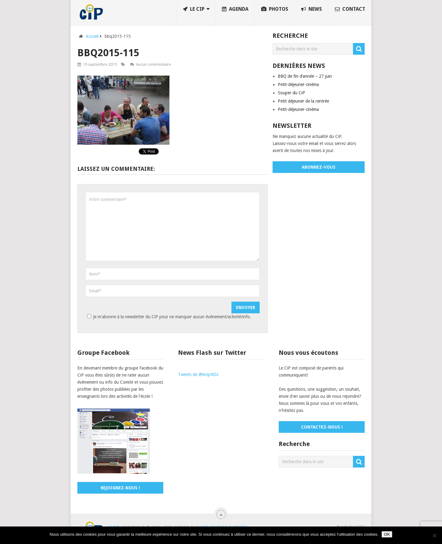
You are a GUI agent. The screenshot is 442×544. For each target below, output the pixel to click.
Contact (350, 9)
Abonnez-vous (318, 167)
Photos (274, 9)
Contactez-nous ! (322, 427)
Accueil (92, 36)
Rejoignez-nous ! (120, 487)
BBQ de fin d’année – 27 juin (305, 76)
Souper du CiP (291, 92)
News (311, 9)
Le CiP (193, 9)
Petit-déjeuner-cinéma (298, 84)
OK (387, 534)
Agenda (235, 9)
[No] (434, 535)
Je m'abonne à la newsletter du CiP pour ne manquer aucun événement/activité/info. (168, 316)
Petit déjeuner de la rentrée (303, 101)
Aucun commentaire (153, 64)
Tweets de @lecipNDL (198, 374)
